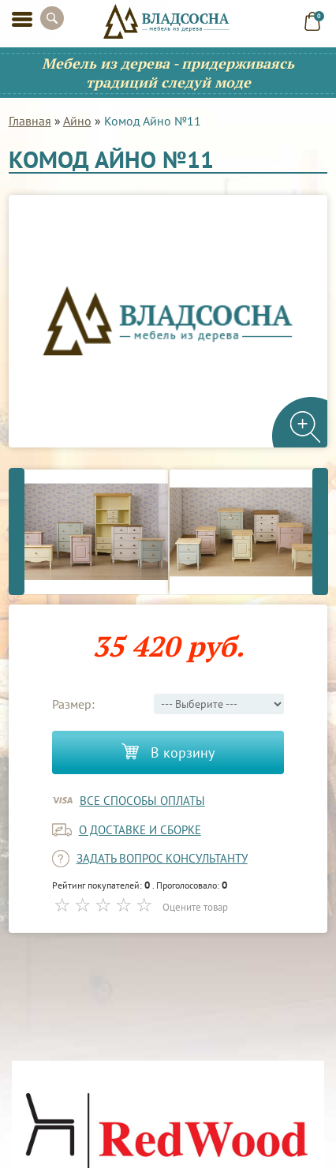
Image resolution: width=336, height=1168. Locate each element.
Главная (30, 121)
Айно (77, 121)
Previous (16, 531)
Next (320, 531)
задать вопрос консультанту (162, 858)
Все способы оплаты (142, 800)
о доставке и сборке (140, 829)
